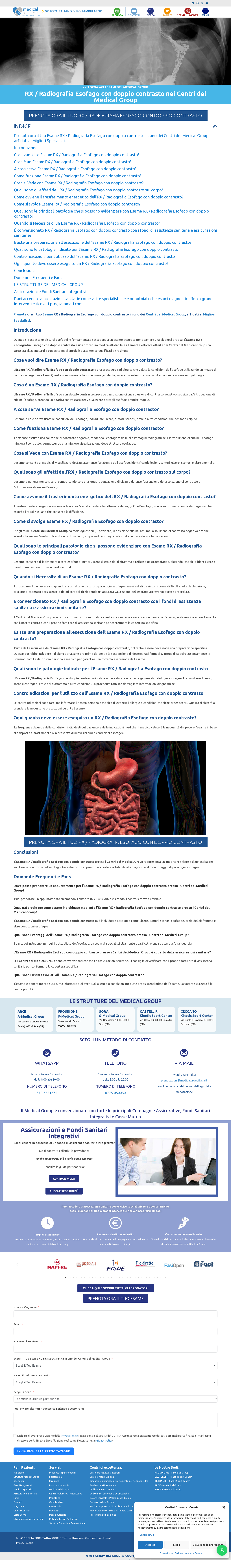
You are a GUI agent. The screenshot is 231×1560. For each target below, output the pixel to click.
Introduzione (26, 147)
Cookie (29, 1543)
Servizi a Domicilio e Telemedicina (67, 1523)
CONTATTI (134, 15)
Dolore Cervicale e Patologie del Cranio (110, 1498)
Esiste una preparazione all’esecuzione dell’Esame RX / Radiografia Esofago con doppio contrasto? (102, 242)
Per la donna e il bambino (103, 1515)
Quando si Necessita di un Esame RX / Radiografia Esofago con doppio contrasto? (87, 223)
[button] (224, 1507)
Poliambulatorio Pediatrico (66, 1519)
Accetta (150, 1544)
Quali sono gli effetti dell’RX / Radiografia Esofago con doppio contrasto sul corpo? (88, 190)
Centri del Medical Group (165, 314)
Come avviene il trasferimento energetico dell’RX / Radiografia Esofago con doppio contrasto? (98, 197)
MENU (205, 15)
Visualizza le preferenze (208, 1544)
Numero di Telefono (27, 1341)
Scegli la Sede (22, 1392)
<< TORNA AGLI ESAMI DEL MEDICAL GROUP (115, 87)
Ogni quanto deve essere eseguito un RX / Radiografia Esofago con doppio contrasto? (91, 263)
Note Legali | (104, 1538)
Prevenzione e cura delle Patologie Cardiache (113, 1510)
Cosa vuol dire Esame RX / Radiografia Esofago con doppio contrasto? (76, 154)
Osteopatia (55, 1506)
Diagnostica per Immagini (62, 1472)
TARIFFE (167, 15)
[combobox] (115, 1365)
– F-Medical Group (171, 1472)
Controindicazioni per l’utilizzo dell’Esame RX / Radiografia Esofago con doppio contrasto (94, 256)
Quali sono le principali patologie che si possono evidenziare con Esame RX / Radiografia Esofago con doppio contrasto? (111, 213)
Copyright (90, 1538)
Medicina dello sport (60, 1489)
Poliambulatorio (60, 1515)
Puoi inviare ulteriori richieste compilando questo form (49, 1408)
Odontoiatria (56, 1502)
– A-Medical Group (167, 1485)
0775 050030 (115, 1093)
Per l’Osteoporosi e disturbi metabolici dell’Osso (115, 1506)
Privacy (20, 1543)
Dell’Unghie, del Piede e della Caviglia (109, 1493)
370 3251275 (46, 1093)
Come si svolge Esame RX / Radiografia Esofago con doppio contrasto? (77, 204)
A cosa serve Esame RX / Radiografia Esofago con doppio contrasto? (75, 168)
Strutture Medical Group (28, 1476)
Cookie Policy (166, 1553)
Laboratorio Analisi (59, 1485)
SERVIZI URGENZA (187, 15)
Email (17, 1324)
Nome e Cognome (25, 1307)
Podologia (54, 1510)
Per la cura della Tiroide (102, 1502)
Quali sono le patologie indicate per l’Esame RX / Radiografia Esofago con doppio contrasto (96, 249)
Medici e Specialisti (23, 1489)
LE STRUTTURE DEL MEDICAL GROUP (48, 284)
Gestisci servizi (147, 1535)
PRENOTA (117, 15)
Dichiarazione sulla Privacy (188, 1553)
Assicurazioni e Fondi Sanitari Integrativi (50, 291)
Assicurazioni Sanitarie (25, 1493)
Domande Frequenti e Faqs (38, 277)
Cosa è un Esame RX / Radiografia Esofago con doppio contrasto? (72, 161)
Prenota (20, 314)
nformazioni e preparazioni (28, 1519)
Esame (48, 314)
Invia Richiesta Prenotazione (43, 1451)
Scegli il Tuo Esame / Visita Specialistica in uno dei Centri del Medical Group (62, 1358)
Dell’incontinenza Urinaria (103, 1489)
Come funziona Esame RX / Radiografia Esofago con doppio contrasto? (77, 176)
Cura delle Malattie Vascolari (105, 1472)
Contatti (18, 1502)
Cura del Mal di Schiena (102, 1476)
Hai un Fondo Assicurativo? (31, 1375)
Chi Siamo (19, 1472)
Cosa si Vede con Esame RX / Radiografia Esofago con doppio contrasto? (79, 183)
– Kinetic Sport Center (173, 1476)
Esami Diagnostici (23, 1485)
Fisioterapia (55, 1476)
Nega (176, 1544)
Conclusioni (24, 270)
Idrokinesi (54, 1481)
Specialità (19, 1481)
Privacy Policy (69, 1435)
